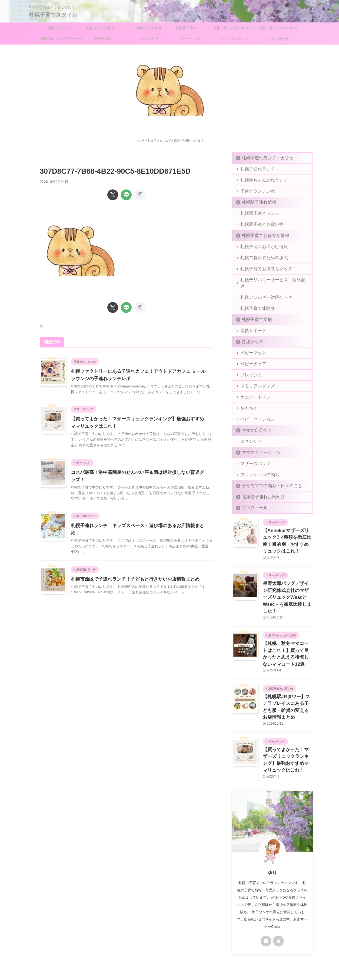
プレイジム (248, 368)
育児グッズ (249, 335)
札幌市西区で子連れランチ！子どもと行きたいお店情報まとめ (131, 572)
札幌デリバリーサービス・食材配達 (268, 280)
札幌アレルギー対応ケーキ (61, 39)
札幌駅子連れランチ (191, 28)
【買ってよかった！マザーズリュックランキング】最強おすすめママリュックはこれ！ (287, 716)
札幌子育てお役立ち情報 (260, 235)
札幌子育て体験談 (254, 302)
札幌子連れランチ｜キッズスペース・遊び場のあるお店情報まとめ (136, 525)
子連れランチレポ (254, 191)
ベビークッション (254, 413)
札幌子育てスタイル (53, 15)
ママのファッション (256, 446)
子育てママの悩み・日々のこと (265, 479)
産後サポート (104, 39)
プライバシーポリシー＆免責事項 (157, 928)
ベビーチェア (147, 39)
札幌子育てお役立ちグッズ (234, 28)
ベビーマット (191, 39)
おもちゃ (247, 402)
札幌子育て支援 (253, 313)
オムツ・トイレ (252, 391)
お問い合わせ (277, 39)
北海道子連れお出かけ (258, 490)
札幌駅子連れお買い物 (257, 224)
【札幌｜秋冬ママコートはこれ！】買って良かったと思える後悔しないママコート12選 (288, 629)
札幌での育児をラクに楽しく (169, 938)
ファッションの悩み (255, 468)
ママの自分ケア (253, 424)
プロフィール (251, 501)
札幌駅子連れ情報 (148, 28)
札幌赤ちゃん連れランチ (104, 28)
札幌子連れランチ (61, 28)
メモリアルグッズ (234, 39)
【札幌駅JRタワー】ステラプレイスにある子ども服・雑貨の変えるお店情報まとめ (287, 673)
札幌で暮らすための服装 (277, 28)
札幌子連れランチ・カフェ (262, 158)
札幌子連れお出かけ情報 (259, 247)
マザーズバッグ (252, 457)
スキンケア (248, 435)
